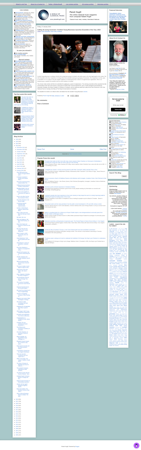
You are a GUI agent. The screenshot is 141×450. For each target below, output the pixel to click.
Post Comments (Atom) (75, 154)
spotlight (124, 327)
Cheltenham (117, 255)
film (119, 273)
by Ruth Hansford (117, 249)
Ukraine (123, 336)
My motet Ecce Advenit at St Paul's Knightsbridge (23, 291)
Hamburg (111, 282)
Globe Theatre (113, 277)
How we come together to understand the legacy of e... (23, 193)
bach (110, 233)
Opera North (112, 305)
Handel (117, 282)
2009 (17, 426)
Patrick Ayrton (119, 154)
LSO (123, 290)
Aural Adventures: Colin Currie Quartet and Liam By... (23, 239)
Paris (118, 309)
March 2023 (20, 166)
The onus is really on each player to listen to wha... (23, 267)
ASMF (119, 232)
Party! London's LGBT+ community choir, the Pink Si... (22, 235)
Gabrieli (111, 276)
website (85, 91)
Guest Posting (116, 281)
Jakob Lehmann (120, 163)
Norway (120, 301)
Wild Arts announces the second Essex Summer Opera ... (23, 263)
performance (124, 309)
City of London (120, 256)
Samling (115, 320)
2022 (17, 399)
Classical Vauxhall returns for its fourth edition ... (23, 287)
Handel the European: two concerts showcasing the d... (23, 253)
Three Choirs (120, 334)
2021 (17, 401)
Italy (124, 284)
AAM (126, 228)
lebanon (110, 286)
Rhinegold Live (115, 316)
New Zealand (121, 297)
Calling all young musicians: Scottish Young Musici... (23, 185)
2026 (17, 139)
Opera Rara (120, 305)
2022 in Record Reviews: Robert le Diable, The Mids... (23, 395)
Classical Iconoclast (124, 209)
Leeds (118, 286)
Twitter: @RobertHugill (55, 4)
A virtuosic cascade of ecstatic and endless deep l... (22, 178)
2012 (17, 420)
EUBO (125, 270)
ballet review (118, 233)
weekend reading (116, 340)
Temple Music (115, 331)
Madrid (110, 291)
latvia (126, 285)
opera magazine (123, 304)
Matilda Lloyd (119, 167)
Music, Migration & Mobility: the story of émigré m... (23, 275)
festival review (116, 273)
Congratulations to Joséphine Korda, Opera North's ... (23, 319)
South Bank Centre (121, 325)
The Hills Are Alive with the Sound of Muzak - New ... (23, 373)
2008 (17, 428)
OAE (113, 302)
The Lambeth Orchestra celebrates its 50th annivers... (22, 369)
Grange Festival (123, 278)
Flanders (115, 274)
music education (45, 31)
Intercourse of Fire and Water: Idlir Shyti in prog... (22, 271)
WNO (122, 344)
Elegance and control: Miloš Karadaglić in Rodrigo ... (23, 299)
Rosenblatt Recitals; (114, 318)
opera (125, 302)
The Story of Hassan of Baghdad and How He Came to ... (23, 365)
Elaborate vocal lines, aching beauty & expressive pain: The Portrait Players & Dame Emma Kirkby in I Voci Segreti (74, 221)
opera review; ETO (118, 307)
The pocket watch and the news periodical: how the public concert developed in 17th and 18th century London (73, 204)
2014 (17, 416)
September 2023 (21, 153)
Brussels (118, 244)
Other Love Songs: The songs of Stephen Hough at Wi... (23, 360)
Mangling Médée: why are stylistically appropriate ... (23, 189)
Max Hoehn (118, 124)
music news (54, 31)
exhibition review (115, 271)
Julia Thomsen (119, 127)
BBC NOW (119, 237)
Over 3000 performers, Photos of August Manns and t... (23, 174)
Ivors (126, 284)
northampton (124, 300)
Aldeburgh (111, 231)
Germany (125, 276)
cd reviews (124, 253)
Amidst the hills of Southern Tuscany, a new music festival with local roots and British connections (70, 229)
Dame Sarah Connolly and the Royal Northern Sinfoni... (23, 347)
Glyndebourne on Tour (114, 278)
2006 (17, 432)
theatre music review (122, 333)
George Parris (119, 141)
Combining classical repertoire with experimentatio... (21, 205)
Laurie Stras (114, 159)
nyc (123, 301)
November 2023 (21, 149)
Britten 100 (121, 242)
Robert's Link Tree (21, 4)
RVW (126, 318)
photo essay (118, 310)
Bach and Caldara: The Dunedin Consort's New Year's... (23, 390)
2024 (17, 143)
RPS (120, 318)
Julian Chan (117, 139)
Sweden (119, 329)
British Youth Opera (113, 242)
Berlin (125, 239)
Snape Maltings (113, 324)
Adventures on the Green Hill (119, 230)
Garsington (116, 276)
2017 (17, 409)
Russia (123, 318)
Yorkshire (117, 345)
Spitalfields (112, 327)
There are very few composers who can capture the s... (22, 355)
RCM (126, 314)
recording (125, 315)
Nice (115, 298)
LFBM (123, 288)
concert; (125, 260)
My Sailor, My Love (21, 217)
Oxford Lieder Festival (118, 308)
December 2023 (21, 147)
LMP (122, 289)
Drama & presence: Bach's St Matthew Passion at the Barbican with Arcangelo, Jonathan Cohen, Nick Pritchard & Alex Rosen (27, 118)
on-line (116, 302)
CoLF (126, 257)
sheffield (111, 323)
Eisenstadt (111, 269)
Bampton (111, 235)
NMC (117, 298)
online (119, 302)
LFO (126, 288)
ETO (122, 270)
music (123, 293)
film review (122, 273)
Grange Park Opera (115, 279)
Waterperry (120, 339)
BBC (115, 237)
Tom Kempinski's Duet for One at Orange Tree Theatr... (23, 279)
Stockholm (111, 328)
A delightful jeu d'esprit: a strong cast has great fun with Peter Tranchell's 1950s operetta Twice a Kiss (71, 169)
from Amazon (117, 193)
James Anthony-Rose (116, 148)
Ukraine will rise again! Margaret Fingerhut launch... (22, 385)
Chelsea (111, 255)
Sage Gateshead (123, 319)
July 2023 (19, 158)
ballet (113, 233)
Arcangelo (111, 232)
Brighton (115, 241)
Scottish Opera (117, 321)
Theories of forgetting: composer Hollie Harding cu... (23, 295)
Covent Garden (116, 263)
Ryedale (111, 319)
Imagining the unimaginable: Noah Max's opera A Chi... (23, 308)
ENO (110, 270)
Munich (125, 291)
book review (123, 240)
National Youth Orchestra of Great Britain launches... (23, 381)
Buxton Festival (121, 245)
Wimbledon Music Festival (115, 344)
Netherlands (119, 296)
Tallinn (110, 331)
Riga (120, 316)
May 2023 (19, 162)
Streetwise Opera (123, 328)
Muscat (119, 293)
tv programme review (116, 336)
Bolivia (117, 240)
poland (110, 312)
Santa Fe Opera (121, 320)
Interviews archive (102, 4)
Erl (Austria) (114, 270)
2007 (17, 430)
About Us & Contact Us (38, 4)
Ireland (116, 284)
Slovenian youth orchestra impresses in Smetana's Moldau (60, 187)
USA (126, 336)
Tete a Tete (122, 331)
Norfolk (125, 298)
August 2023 (20, 155)
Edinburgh (115, 267)
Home (72, 149)
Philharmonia (112, 310)
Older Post (103, 149)
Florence (118, 274)
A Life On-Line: (121, 228)
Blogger (77, 446)
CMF (116, 257)
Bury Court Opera (113, 245)
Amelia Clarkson (120, 144)
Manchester (115, 291)
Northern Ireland (113, 301)
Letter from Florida (117, 288)
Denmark (121, 265)
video (125, 337)
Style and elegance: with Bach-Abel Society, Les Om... (23, 221)
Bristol (119, 241)
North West (118, 300)
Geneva (120, 276)
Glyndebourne (123, 277)
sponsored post (118, 327)
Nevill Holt (124, 296)
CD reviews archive (88, 4)
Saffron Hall (116, 319)
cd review (117, 253)
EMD (115, 269)
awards (125, 232)
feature (121, 271)
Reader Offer (112, 315)
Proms (117, 314)
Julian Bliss (119, 166)
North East (112, 300)
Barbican (116, 235)
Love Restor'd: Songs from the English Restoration (23, 351)
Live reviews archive (72, 4)
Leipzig (110, 288)
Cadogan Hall (123, 250)
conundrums (120, 262)
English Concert (123, 269)
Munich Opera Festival (113, 293)
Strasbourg (117, 328)
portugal (115, 312)
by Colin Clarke (121, 246)
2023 (17, 145)
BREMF (111, 241)
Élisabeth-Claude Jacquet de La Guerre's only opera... (23, 343)
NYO (126, 301)
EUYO (110, 271)
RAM (123, 314)
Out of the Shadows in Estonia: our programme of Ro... (23, 249)
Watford (125, 339)
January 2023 (20, 170)
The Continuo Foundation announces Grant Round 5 (23, 283)
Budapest (125, 244)
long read (117, 290)
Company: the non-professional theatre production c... (22, 324)
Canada (116, 251)
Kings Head (114, 285)
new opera (111, 297)
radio (121, 314)
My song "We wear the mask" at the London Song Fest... (22, 230)
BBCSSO (125, 237)
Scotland (59, 31)
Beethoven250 (118, 239)
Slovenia (119, 323)
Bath (110, 236)
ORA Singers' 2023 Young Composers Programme (23, 312)
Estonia (119, 270)
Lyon (126, 290)
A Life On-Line (113, 228)
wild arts (121, 343)
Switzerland (124, 329)
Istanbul (120, 284)
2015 (17, 414)
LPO (121, 290)
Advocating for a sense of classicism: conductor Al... (23, 244)
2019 (17, 405)
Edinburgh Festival (122, 267)
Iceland (122, 282)
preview (112, 314)
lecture (114, 286)
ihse (126, 282)
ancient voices (123, 231)
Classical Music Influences (115, 78)
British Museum (124, 241)
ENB (118, 269)
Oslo (126, 307)
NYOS (110, 302)
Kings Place (121, 285)
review (110, 316)
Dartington (115, 265)
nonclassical (121, 298)
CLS (114, 257)
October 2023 (20, 151)
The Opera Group (118, 332)
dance (110, 265)
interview (111, 284)
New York (116, 297)
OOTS (122, 302)
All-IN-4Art (117, 231)
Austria (122, 232)
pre (123, 312)
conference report (113, 262)
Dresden (111, 266)
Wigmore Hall (113, 343)
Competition (118, 259)
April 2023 (19, 164)
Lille (114, 289)
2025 (17, 141)
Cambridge (111, 251)
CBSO (123, 251)
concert (125, 258)
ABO (110, 230)
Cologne (111, 258)
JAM (110, 285)
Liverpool (118, 289)
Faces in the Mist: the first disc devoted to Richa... (23, 197)
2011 (17, 422)
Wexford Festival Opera (122, 341)
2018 (17, 407)
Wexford (114, 341)
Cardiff (120, 251)
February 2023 (20, 168)
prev (126, 312)
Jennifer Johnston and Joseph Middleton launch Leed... (23, 258)
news (125, 297)
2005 (17, 435)
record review (119, 315)
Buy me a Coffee (120, 89)
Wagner (111, 339)
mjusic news (121, 291)
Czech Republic (123, 263)
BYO (115, 250)
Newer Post (41, 149)
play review (124, 310)
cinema (115, 256)
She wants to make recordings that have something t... (22, 303)
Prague (119, 312)
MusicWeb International (121, 212)
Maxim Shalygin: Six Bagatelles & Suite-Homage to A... (22, 338)
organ (123, 307)
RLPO (122, 316)
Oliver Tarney (119, 128)
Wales (115, 339)
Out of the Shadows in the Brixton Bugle (23, 200)
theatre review (113, 335)
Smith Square (124, 323)
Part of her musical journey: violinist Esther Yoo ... (23, 182)
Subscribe (118, 109)
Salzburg (111, 320)
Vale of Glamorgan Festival (116, 337)
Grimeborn (124, 279)
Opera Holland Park (114, 304)
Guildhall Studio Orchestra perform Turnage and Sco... (23, 377)
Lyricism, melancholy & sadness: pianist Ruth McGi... (22, 209)
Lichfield (111, 289)
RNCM (125, 316)
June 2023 (19, 160)
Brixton (114, 244)
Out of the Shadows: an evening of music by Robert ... (22, 333)
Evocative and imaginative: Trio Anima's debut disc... (23, 315)
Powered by (118, 115)
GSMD (111, 281)
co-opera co (121, 257)
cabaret (117, 250)
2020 (17, 403)
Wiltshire (125, 343)
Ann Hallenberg (122, 152)
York (113, 345)
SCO (126, 320)
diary (125, 265)
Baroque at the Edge (122, 235)
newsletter (111, 298)
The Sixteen (115, 333)
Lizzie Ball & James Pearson (118, 142)
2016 (17, 411)
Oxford (111, 308)
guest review (124, 281)
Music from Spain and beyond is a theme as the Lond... (23, 225)
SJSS (115, 323)
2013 (17, 418)
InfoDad (125, 216)
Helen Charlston (122, 122)
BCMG (110, 239)
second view (124, 321)
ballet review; (124, 233)
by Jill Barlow (119, 247)
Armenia (115, 232)
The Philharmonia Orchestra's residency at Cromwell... (23, 328)
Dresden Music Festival (119, 266)
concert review (115, 261)
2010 (17, 424)
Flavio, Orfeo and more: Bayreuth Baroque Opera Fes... (23, 214)
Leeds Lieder (124, 286)
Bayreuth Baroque (117, 236)
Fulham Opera (124, 274)
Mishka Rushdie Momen (120, 156)
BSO (122, 244)
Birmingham (112, 240)
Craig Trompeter (115, 137)
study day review (113, 329)
